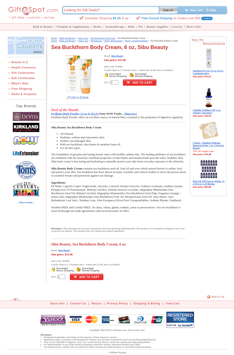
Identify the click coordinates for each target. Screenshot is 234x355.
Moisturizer (96, 40)
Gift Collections (23, 72)
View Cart (173, 303)
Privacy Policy (117, 303)
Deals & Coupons (24, 94)
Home (54, 38)
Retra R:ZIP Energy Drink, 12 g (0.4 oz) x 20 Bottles (208, 182)
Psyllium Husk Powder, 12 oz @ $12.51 (75, 113)
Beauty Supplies (157, 26)
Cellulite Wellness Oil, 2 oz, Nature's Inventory (207, 111)
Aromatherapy (114, 26)
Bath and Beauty (68, 38)
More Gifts (193, 26)
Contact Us (78, 303)
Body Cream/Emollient (136, 40)
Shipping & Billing (146, 303)
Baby (131, 26)
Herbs (97, 26)
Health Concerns (23, 67)
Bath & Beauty (43, 26)
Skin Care (83, 38)
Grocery (177, 26)
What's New (20, 83)
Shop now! (130, 113)
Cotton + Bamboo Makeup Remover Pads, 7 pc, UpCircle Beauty (208, 145)
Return (97, 303)
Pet (141, 26)
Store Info (57, 303)
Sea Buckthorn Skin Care (103, 38)
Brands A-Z (19, 62)
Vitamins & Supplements (73, 26)
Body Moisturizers (114, 40)
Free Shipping (21, 88)
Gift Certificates (23, 78)
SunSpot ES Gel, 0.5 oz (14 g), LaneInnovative (208, 72)
